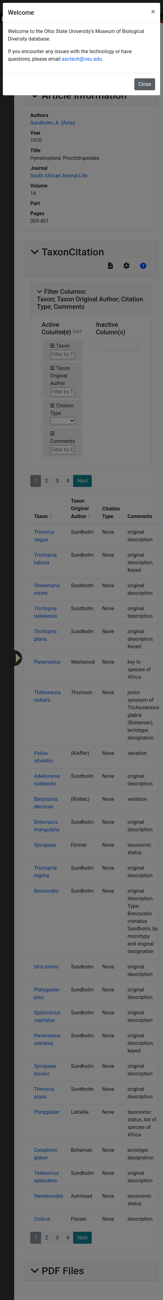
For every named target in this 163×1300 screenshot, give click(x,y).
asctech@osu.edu (82, 59)
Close (144, 84)
